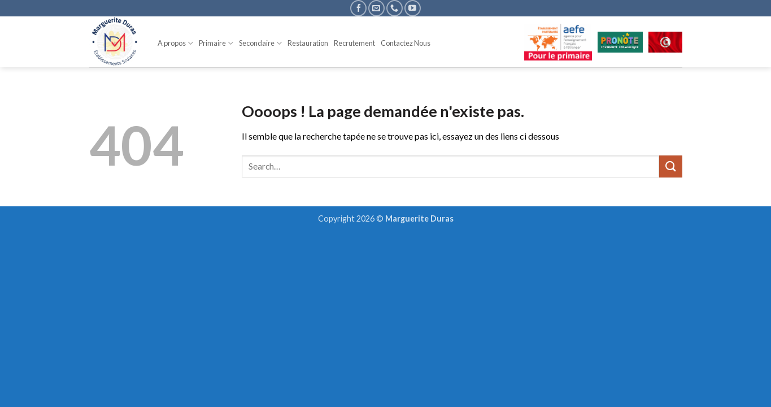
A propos (175, 43)
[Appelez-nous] (394, 8)
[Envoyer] (670, 166)
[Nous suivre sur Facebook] (358, 8)
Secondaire (260, 43)
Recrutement (354, 42)
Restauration (308, 42)
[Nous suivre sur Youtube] (412, 8)
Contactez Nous (405, 42)
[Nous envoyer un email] (376, 8)
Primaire (216, 43)
